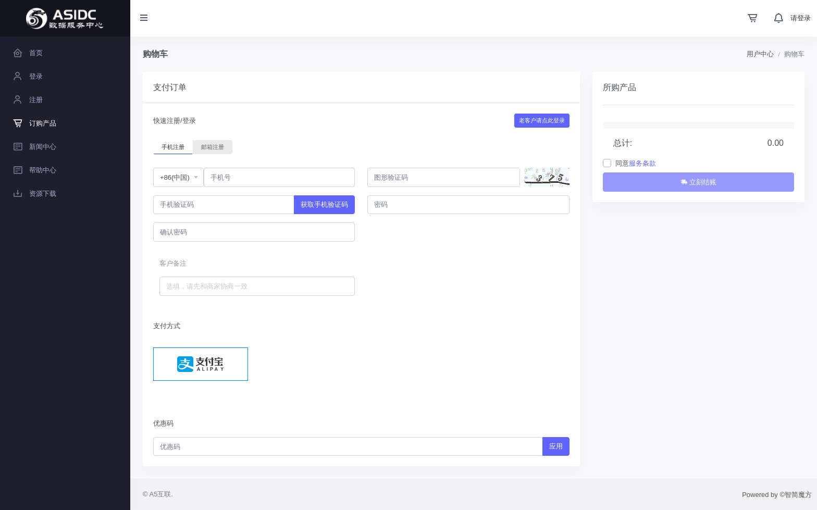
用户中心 (760, 54)
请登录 (800, 18)
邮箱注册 (212, 146)
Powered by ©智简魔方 (777, 495)
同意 (635, 163)
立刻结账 (698, 182)
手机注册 (173, 146)
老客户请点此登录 (542, 120)
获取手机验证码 (324, 204)
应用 (556, 446)
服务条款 (642, 163)
